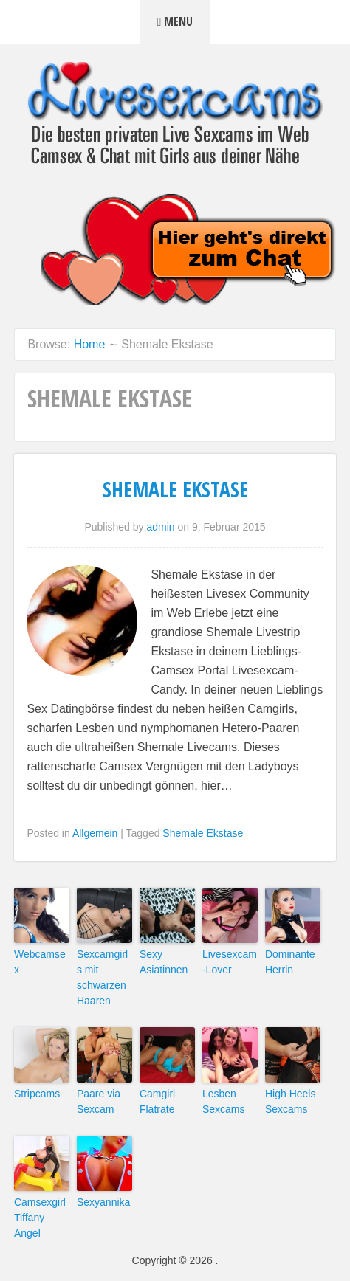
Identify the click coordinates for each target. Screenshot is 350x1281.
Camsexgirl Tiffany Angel (40, 1217)
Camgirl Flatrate (157, 1101)
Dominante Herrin (290, 962)
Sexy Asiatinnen (164, 962)
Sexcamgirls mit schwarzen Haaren (102, 977)
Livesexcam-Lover (229, 962)
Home (90, 344)
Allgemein (94, 833)
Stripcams (37, 1093)
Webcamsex (40, 962)
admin (160, 527)
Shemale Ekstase (175, 489)
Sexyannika (103, 1202)
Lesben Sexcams (223, 1101)
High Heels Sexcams (290, 1101)
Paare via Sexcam (98, 1101)
